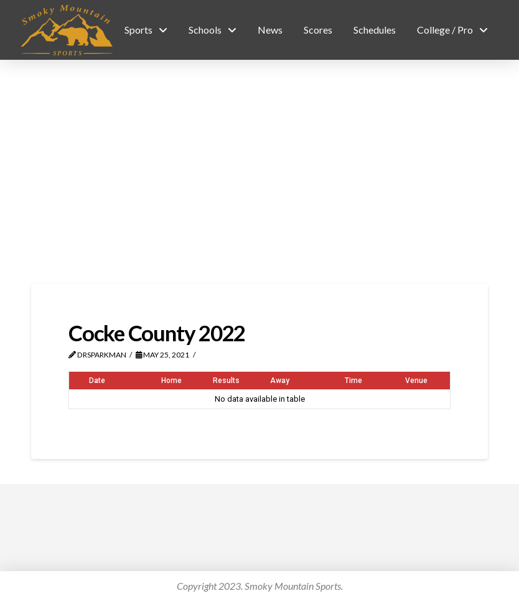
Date (97, 380)
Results (226, 380)
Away (279, 380)
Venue (416, 380)
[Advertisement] (259, 172)
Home (171, 380)
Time (353, 380)
